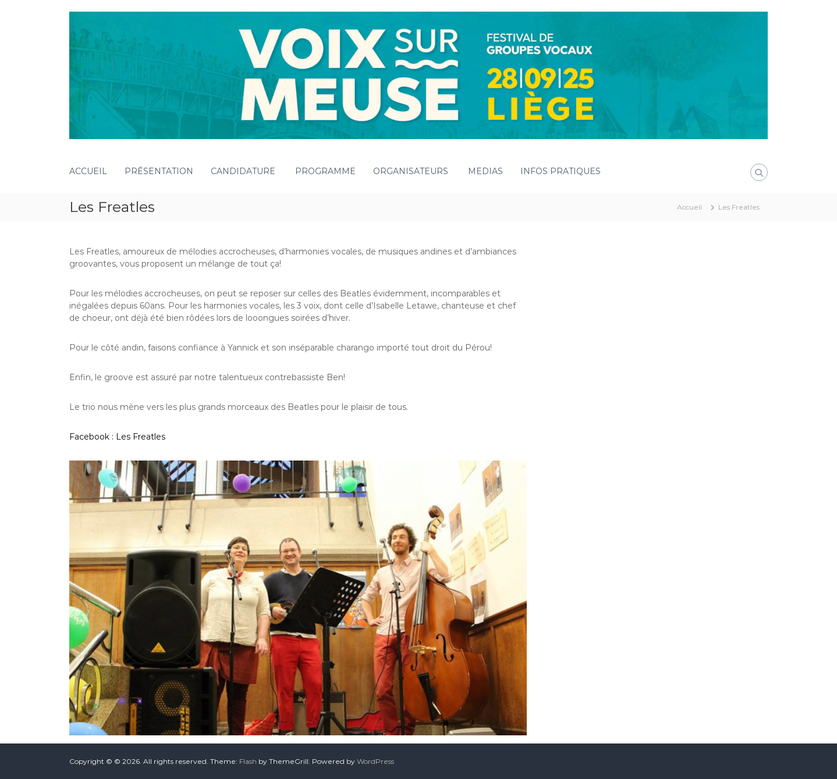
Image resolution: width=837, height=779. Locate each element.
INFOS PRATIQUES (561, 171)
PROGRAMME (325, 171)
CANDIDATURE (244, 171)
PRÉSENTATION (159, 171)
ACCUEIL (88, 171)
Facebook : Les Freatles (117, 436)
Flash (248, 761)
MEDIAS (485, 171)
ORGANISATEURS (412, 171)
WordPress (375, 761)
